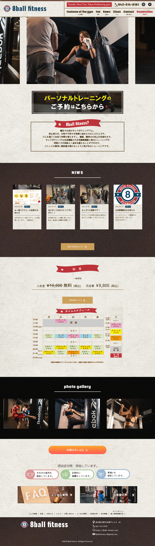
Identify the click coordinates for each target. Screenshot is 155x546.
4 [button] (81, 86)
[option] (77, 50)
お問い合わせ (69, 514)
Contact (128, 12)
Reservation (145, 12)
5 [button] (84, 86)
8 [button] (88, 431)
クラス (58, 514)
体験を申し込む (75, 450)
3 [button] (77, 86)
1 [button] (70, 86)
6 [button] (81, 431)
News (106, 12)
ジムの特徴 (33, 514)
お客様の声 (94, 514)
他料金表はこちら (75, 300)
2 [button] (74, 86)
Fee (98, 12)
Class (117, 12)
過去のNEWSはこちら (76, 246)
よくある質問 (82, 514)
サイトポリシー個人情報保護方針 (117, 512)
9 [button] (91, 431)
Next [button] (153, 50)
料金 (41, 514)
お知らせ (50, 514)
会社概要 (104, 514)
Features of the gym (80, 12)
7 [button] (84, 431)
